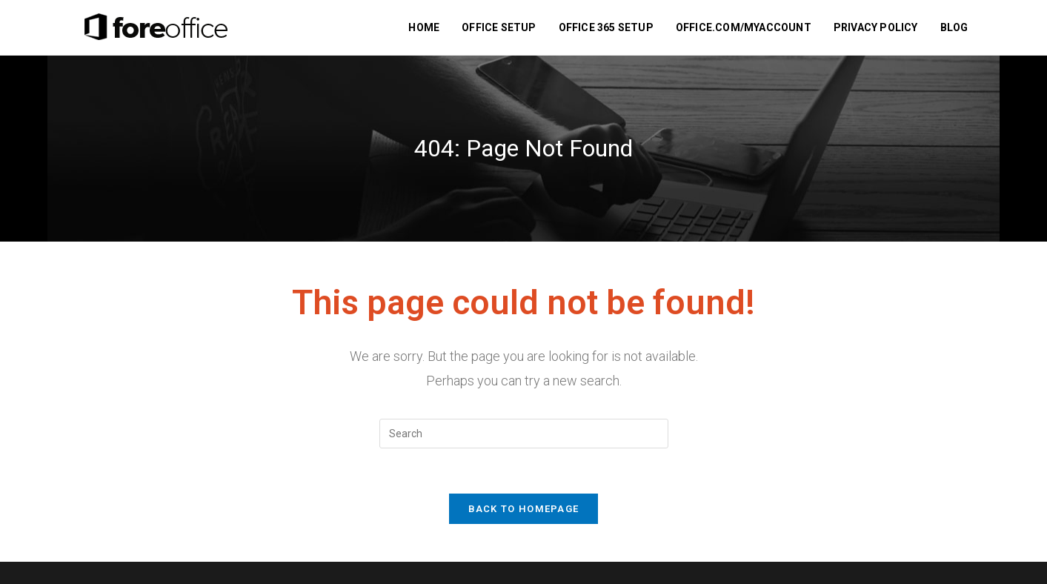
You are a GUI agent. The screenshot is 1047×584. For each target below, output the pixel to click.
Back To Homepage (523, 508)
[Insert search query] (523, 433)
